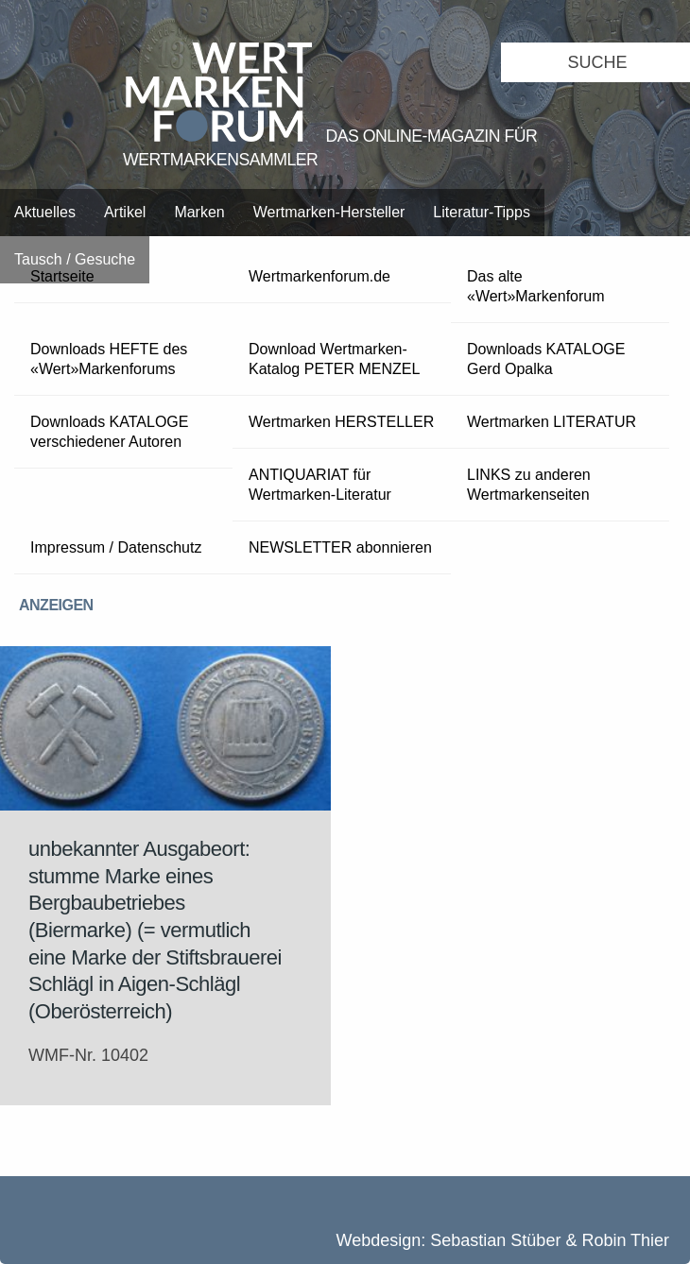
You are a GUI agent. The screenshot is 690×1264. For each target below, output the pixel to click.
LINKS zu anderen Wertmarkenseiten (529, 485)
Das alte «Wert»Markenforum (536, 286)
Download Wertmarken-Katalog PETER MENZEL (334, 359)
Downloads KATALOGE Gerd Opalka (546, 359)
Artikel (125, 212)
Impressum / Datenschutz (115, 547)
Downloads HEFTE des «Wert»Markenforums (108, 359)
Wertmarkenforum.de (319, 276)
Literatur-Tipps (481, 212)
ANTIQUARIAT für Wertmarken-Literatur (320, 485)
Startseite (62, 276)
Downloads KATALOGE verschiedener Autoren (109, 432)
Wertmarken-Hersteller (329, 212)
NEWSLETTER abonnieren (340, 547)
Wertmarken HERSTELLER (341, 422)
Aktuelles (45, 212)
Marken (199, 212)
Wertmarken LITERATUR (551, 422)
